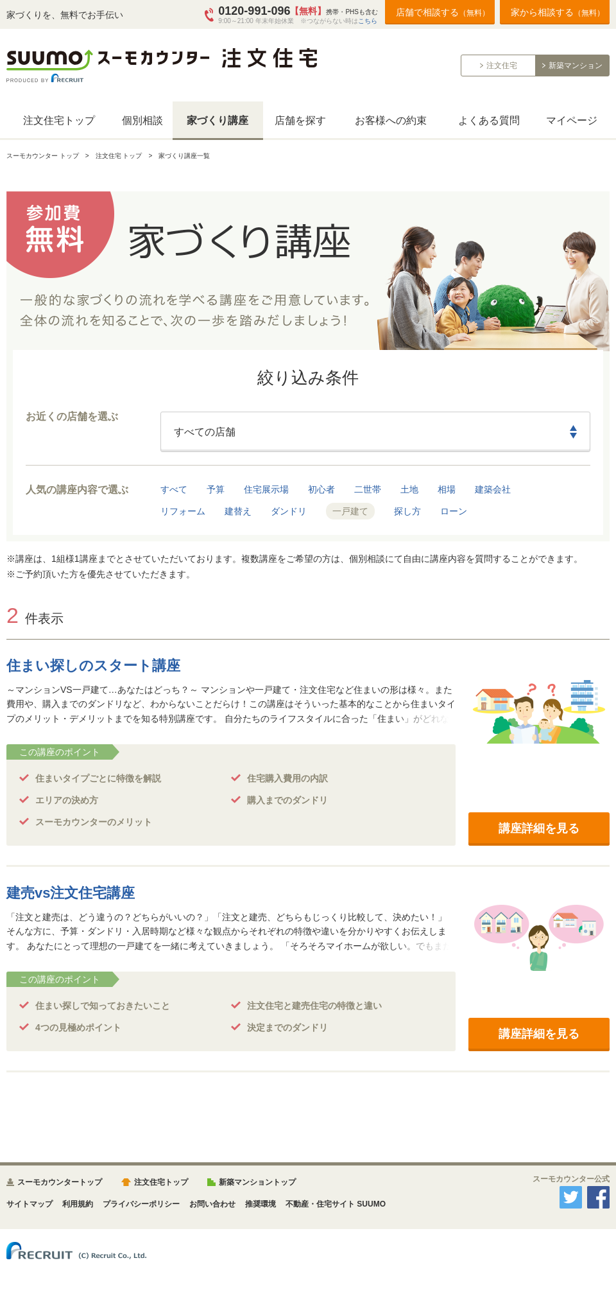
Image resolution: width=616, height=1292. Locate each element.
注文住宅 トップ (119, 155)
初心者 (321, 489)
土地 (409, 489)
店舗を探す (300, 120)
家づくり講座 (217, 120)
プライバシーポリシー (141, 1204)
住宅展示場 (266, 489)
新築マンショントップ (257, 1182)
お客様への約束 (391, 120)
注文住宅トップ (59, 120)
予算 (216, 489)
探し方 (407, 511)
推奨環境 (260, 1204)
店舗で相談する (443, 12)
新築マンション (576, 65)
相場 (447, 489)
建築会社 (493, 489)
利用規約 (77, 1204)
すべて (173, 489)
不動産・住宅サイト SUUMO (336, 1204)
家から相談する (557, 12)
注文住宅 (501, 65)
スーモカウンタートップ (59, 1182)
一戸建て (350, 511)
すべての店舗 (204, 431)
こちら (367, 20)
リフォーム (182, 511)
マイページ (571, 120)
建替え (238, 511)
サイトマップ (29, 1204)
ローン (453, 511)
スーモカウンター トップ (42, 155)
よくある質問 (489, 120)
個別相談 (142, 120)
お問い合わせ (212, 1204)
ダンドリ (289, 511)
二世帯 (367, 489)
